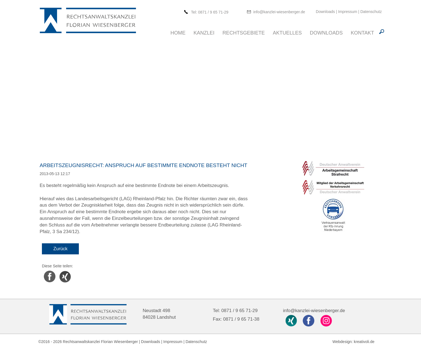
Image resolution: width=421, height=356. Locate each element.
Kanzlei (204, 33)
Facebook (49, 271)
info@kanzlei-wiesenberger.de (279, 12)
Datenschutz (371, 11)
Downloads (326, 11)
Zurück (60, 248)
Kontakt (362, 33)
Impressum (347, 11)
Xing (61, 271)
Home (178, 33)
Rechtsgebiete (243, 33)
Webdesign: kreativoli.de (353, 341)
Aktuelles (287, 33)
